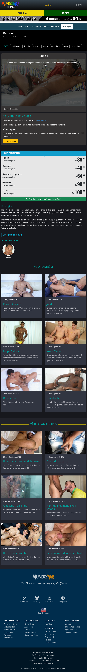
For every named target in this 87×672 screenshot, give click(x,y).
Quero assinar (10, 141)
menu (80, 5)
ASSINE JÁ (22, 13)
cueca (65, 46)
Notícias (48, 624)
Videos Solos (9, 627)
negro (45, 46)
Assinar (48, 5)
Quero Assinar (71, 629)
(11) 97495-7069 (43, 660)
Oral (46, 26)
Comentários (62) (11, 109)
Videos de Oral (10, 629)
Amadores (36, 26)
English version (43, 613)
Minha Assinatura (72, 627)
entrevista (76, 46)
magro (36, 46)
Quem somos (50, 631)
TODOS (19, 26)
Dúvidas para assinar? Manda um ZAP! (43, 198)
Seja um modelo (72, 632)
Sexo (27, 26)
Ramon (8, 257)
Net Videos (29, 624)
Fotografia (8, 632)
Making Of (66, 26)
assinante (41, 120)
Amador (7, 635)
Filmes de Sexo (10, 624)
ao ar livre (55, 46)
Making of (8, 637)
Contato (68, 624)
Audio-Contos (30, 632)
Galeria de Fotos (31, 635)
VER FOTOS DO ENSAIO (12, 235)
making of (15, 46)
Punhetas (55, 26)
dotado (27, 46)
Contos (27, 629)
